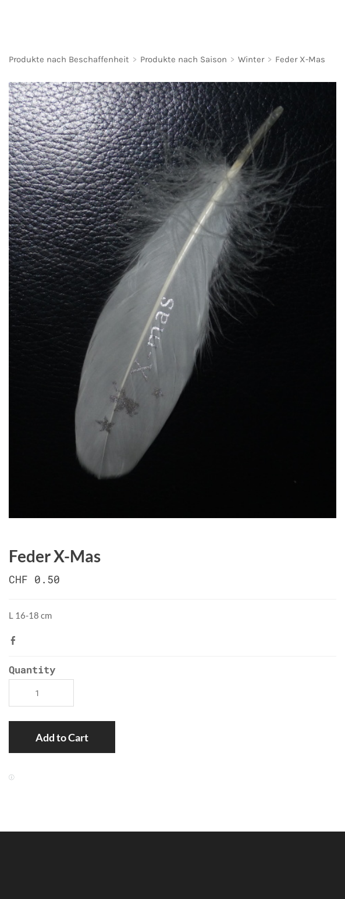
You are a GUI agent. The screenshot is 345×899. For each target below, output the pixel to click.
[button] (62, 737)
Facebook (16, 640)
